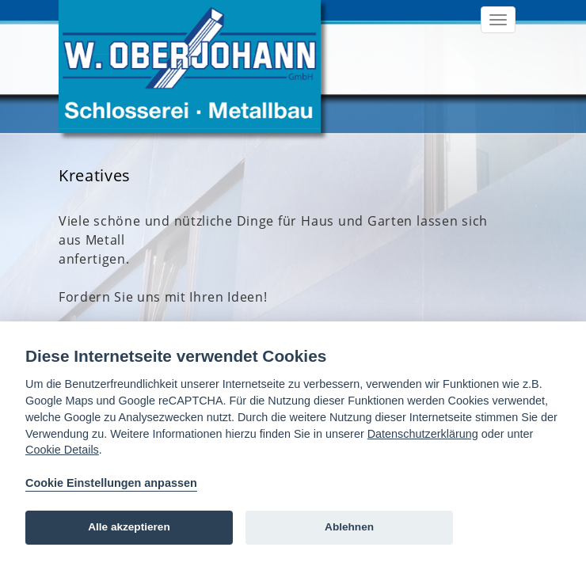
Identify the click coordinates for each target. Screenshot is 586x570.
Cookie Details (62, 449)
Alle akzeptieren (129, 527)
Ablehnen (349, 527)
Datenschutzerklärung (422, 434)
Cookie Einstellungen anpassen (111, 483)
